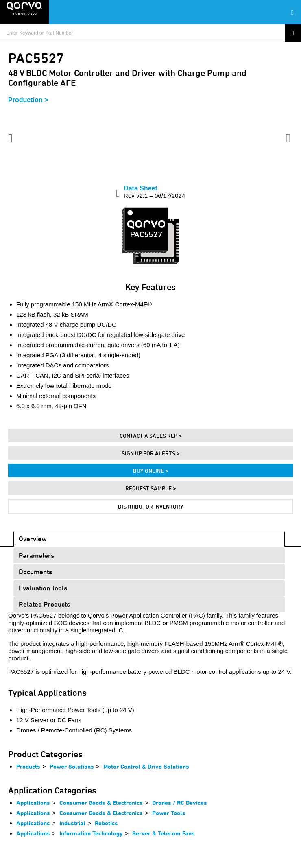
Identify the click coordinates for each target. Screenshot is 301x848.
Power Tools (168, 812)
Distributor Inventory (150, 506)
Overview (33, 538)
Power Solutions (72, 766)
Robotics (106, 823)
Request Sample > (150, 488)
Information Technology (91, 833)
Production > (28, 99)
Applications (33, 802)
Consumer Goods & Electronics (101, 802)
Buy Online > (150, 470)
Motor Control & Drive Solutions (146, 766)
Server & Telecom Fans (163, 833)
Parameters (36, 555)
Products (28, 766)
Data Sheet (154, 192)
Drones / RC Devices (179, 802)
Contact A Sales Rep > (151, 435)
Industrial (72, 823)
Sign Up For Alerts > (151, 453)
